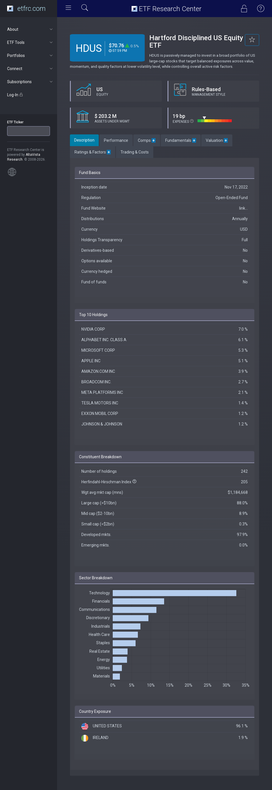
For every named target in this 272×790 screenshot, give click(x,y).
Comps (147, 140)
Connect (30, 68)
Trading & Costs (134, 152)
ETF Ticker (15, 122)
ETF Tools (30, 42)
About (30, 29)
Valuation (217, 140)
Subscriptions (30, 81)
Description (84, 140)
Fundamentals (180, 140)
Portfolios (30, 55)
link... (243, 208)
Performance (116, 140)
